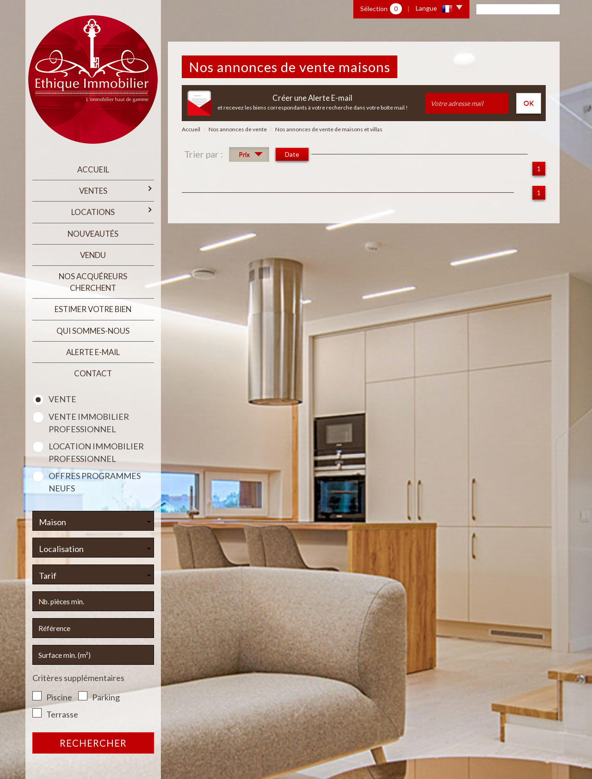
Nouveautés (93, 234)
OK (529, 103)
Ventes (116, 190)
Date (292, 154)
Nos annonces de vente (238, 129)
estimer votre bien (93, 309)
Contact (93, 373)
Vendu (93, 255)
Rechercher (93, 742)
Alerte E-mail (93, 352)
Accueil (93, 169)
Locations (112, 211)
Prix (251, 155)
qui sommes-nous (93, 331)
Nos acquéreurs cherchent (93, 282)
